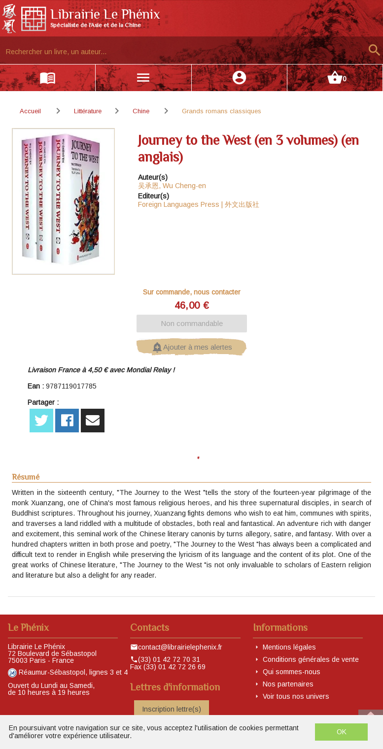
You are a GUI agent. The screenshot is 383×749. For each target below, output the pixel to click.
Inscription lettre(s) (171, 709)
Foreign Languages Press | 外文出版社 (198, 204)
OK (342, 732)
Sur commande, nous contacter (192, 292)
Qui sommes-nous (291, 672)
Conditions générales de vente (311, 659)
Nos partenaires (288, 684)
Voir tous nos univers (296, 696)
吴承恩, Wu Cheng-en (172, 186)
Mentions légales (289, 647)
